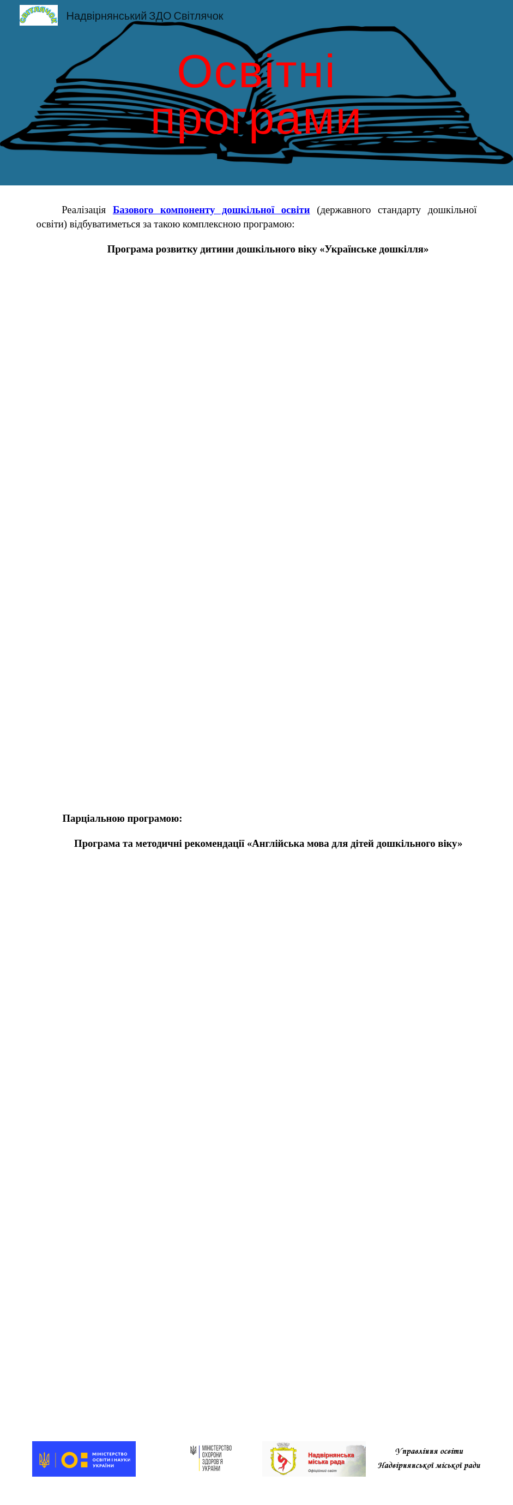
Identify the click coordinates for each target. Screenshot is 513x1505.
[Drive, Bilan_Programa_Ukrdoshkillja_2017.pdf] (256, 534)
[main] (256, 93)
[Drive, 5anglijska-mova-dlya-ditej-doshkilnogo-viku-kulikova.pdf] (256, 1130)
